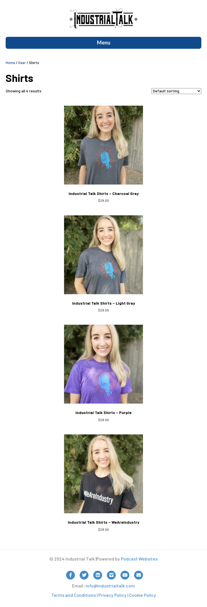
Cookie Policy (142, 595)
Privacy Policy (112, 595)
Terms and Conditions (73, 595)
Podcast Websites (139, 558)
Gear (22, 62)
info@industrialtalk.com (110, 585)
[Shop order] (176, 91)
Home (10, 62)
